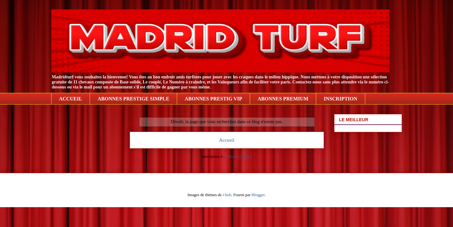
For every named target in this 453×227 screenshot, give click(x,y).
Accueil (226, 140)
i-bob (227, 194)
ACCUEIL (70, 98)
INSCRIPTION (340, 98)
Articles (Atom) (239, 156)
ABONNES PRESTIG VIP (213, 98)
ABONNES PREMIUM (283, 98)
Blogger (258, 194)
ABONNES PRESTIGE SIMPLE (133, 98)
